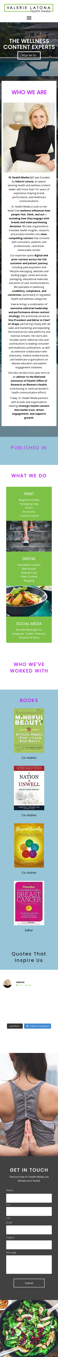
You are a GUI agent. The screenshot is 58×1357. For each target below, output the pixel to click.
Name (11, 1190)
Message (11, 1252)
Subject (10, 1237)
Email (10, 1222)
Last (8, 1218)
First (8, 1204)
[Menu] (29, 18)
